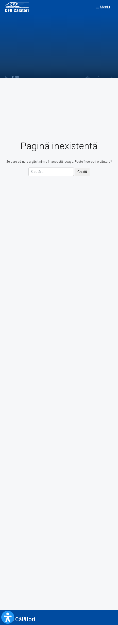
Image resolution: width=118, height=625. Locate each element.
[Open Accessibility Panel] (7, 617)
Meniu (103, 7)
